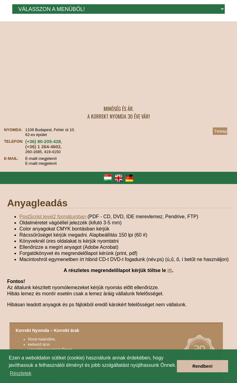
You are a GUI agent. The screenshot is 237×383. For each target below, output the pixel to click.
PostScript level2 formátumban (52, 216)
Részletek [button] (20, 373)
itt (169, 270)
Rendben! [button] (203, 366)
